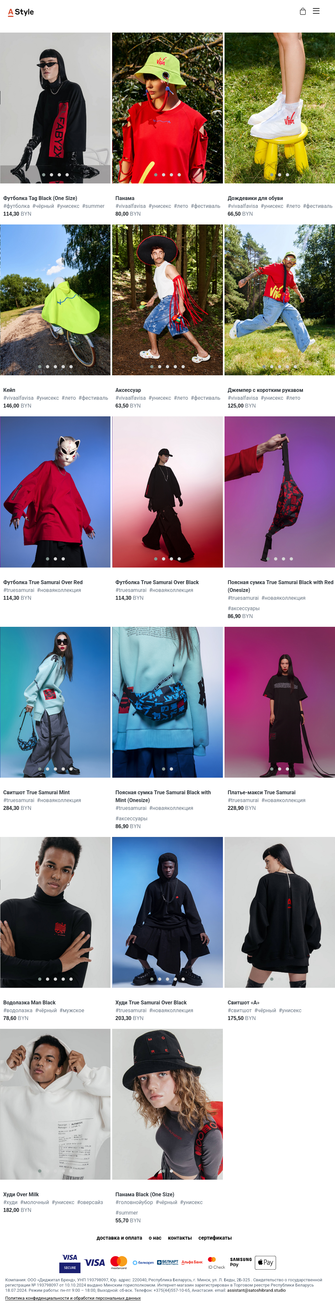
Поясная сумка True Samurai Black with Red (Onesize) (281, 586)
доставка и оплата (119, 1238)
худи (10, 1202)
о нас (155, 1238)
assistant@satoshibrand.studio (256, 1290)
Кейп (9, 390)
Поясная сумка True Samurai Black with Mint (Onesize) (163, 796)
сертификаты (215, 1238)
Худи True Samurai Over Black (150, 1003)
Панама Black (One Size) (144, 1194)
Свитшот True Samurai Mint (36, 792)
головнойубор (134, 1202)
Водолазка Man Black (29, 1003)
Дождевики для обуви (255, 198)
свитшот (240, 1010)
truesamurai (18, 590)
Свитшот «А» (244, 1003)
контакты (180, 1238)
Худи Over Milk (21, 1194)
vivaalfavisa (130, 206)
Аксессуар (128, 390)
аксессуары (244, 608)
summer (93, 206)
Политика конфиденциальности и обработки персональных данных (73, 1298)
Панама (124, 198)
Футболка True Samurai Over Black (157, 582)
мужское (72, 1010)
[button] (44, 175)
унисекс (68, 206)
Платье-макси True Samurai (262, 792)
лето (181, 206)
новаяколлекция (59, 590)
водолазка (18, 1010)
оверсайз (90, 1202)
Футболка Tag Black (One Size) (40, 198)
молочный (34, 1202)
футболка (16, 206)
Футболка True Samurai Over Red (43, 582)
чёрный (43, 206)
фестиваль (205, 206)
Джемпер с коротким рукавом (265, 390)
